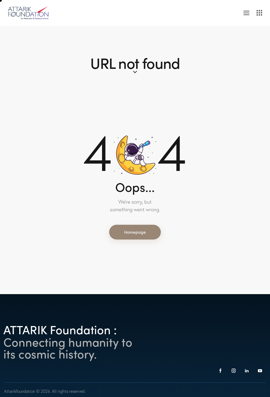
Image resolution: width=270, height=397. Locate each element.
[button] (246, 12)
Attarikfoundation (20, 391)
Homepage (135, 232)
